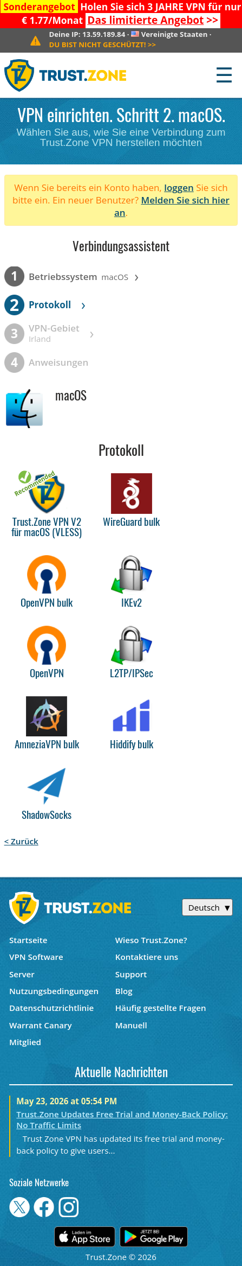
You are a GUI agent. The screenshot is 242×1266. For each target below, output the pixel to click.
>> (152, 20)
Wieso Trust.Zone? (151, 939)
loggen (179, 187)
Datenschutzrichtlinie (51, 1007)
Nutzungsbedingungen (54, 990)
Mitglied (25, 1041)
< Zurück (21, 841)
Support (131, 974)
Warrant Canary (40, 1025)
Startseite (28, 939)
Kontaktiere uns (146, 956)
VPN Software (36, 956)
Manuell (131, 1025)
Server (22, 974)
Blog (124, 990)
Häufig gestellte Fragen (160, 1007)
